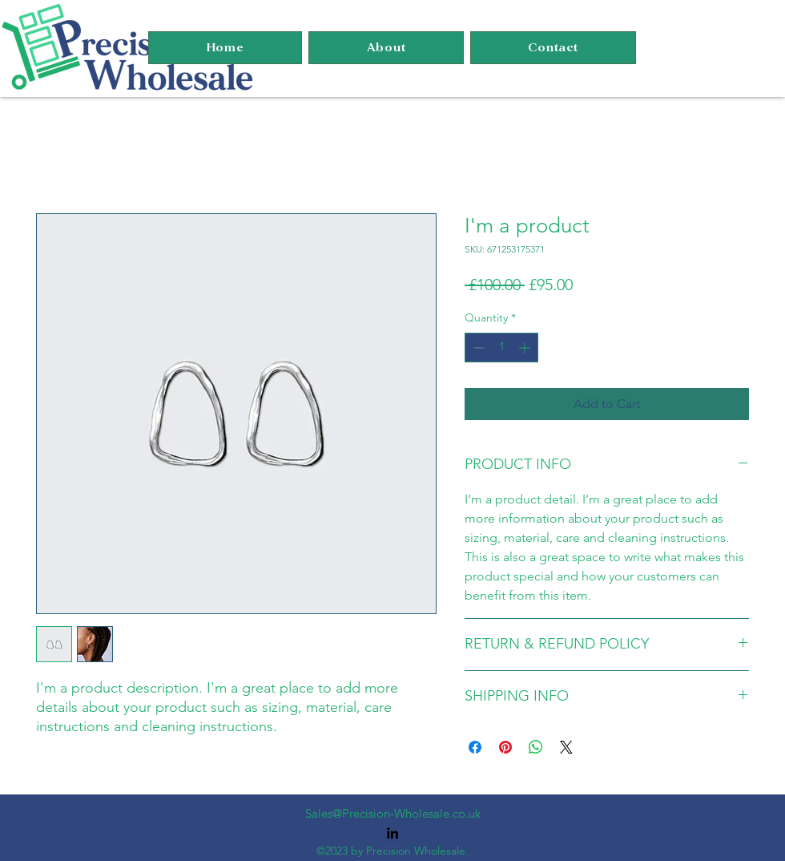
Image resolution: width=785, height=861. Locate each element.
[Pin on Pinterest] (505, 747)
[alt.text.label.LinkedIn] (392, 833)
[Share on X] (566, 747)
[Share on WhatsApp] (535, 747)
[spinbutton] (501, 347)
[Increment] (526, 347)
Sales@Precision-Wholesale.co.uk (393, 813)
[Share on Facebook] (475, 747)
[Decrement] (477, 347)
